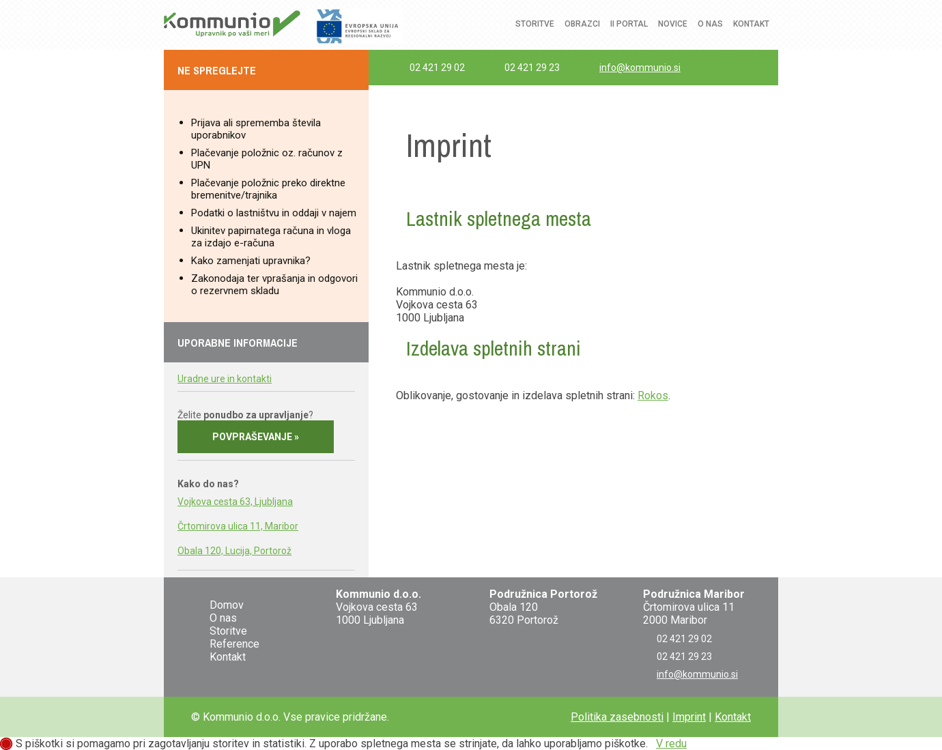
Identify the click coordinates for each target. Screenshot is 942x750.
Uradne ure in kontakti (224, 378)
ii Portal (629, 24)
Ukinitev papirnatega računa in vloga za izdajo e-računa (271, 237)
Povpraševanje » (255, 436)
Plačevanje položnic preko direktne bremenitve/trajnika (268, 189)
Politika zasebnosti (617, 716)
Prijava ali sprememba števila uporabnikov (256, 129)
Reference (234, 643)
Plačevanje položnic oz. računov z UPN (267, 159)
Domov (227, 604)
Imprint (689, 716)
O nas (710, 24)
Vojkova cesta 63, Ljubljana (235, 501)
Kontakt (751, 24)
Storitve (534, 24)
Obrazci (582, 24)
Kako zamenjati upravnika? (251, 261)
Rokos (653, 395)
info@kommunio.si (640, 67)
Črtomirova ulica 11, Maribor (237, 526)
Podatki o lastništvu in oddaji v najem (273, 213)
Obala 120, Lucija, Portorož (234, 550)
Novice (672, 24)
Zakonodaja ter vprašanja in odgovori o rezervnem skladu (274, 284)
